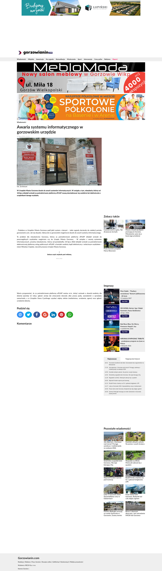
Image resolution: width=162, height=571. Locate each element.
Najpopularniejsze (132, 359)
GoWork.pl (56, 562)
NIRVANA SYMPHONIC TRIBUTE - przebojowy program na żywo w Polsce (132, 341)
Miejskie (31, 59)
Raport (115, 59)
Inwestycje (40, 59)
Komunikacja (60, 59)
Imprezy (109, 286)
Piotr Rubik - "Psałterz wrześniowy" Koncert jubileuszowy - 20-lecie (132, 293)
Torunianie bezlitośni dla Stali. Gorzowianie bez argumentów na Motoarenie (126, 363)
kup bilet (124, 301)
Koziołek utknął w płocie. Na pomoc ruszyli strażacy (123, 372)
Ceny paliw (98, 59)
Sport (80, 59)
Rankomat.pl (65, 562)
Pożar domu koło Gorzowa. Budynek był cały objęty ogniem (125, 389)
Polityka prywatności (76, 562)
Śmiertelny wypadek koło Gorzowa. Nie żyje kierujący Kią (124, 375)
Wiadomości (21, 59)
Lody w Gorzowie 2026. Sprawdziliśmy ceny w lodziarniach (125, 386)
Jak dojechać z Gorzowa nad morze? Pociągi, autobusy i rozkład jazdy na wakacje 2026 (124, 368)
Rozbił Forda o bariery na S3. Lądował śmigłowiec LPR (124, 383)
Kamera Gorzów (23, 569)
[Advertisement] (81, 31)
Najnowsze (112, 359)
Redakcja (21, 562)
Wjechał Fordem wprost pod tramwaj (119, 380)
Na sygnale (50, 59)
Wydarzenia (71, 59)
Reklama (107, 59)
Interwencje (88, 59)
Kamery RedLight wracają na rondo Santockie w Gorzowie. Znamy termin (125, 392)
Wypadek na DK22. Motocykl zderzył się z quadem (123, 377)
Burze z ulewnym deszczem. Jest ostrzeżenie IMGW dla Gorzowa (135, 513)
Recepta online (46, 562)
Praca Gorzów (36, 562)
